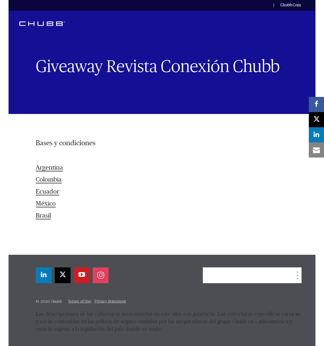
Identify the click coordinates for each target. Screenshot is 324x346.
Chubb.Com (290, 5)
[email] (316, 150)
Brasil (43, 215)
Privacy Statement (110, 301)
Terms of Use (79, 301)
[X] (63, 275)
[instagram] (101, 275)
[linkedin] (44, 275)
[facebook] (316, 104)
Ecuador (47, 191)
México (46, 203)
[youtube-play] (82, 275)
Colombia (49, 179)
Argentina (49, 167)
